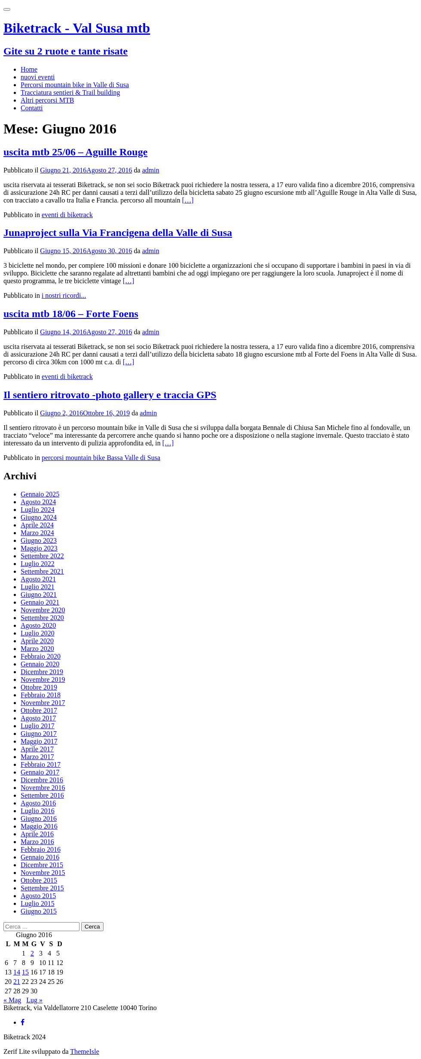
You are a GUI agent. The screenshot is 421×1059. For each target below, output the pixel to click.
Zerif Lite (17, 1051)
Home (29, 69)
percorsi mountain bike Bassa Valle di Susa (101, 457)
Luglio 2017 (38, 725)
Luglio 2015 (38, 903)
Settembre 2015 (42, 888)
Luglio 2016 (38, 810)
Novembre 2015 (43, 872)
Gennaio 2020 (40, 664)
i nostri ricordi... (64, 295)
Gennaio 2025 (40, 494)
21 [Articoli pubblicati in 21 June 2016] (16, 981)
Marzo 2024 (37, 532)
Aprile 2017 (37, 749)
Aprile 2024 (37, 525)
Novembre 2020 (43, 610)
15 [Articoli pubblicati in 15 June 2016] (25, 972)
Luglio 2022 (38, 563)
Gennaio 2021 (40, 602)
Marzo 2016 (37, 841)
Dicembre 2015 (42, 864)
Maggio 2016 (39, 826)
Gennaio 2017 (40, 772)
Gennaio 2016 (40, 857)
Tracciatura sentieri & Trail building (70, 92)
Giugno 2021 (39, 594)
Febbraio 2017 (41, 764)
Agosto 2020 (38, 625)
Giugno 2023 (39, 540)
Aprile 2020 (37, 640)
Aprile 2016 (37, 834)
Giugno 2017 (39, 733)
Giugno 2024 (39, 517)
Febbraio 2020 (41, 656)
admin (150, 170)
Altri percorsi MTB (47, 100)
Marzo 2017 (37, 756)
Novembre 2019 (43, 679)
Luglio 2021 (38, 586)
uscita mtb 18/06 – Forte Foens (70, 313)
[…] (188, 200)
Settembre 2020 (42, 617)
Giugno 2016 (39, 818)
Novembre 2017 (43, 702)
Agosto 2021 (38, 579)
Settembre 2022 (42, 556)
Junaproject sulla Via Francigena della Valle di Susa (117, 232)
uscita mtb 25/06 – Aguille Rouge (75, 151)
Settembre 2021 (42, 571)
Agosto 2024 (38, 501)
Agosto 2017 (38, 718)
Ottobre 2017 (39, 710)
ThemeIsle (84, 1051)
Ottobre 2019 (39, 687)
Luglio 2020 (38, 633)
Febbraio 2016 (41, 849)
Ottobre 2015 (39, 880)
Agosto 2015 (38, 895)
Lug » (34, 1000)
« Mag (12, 1000)
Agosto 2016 (38, 803)
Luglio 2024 (38, 509)
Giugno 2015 (39, 911)
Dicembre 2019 (42, 671)
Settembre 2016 (42, 795)
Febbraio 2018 (41, 695)
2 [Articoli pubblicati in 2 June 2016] (32, 953)
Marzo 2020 (37, 648)
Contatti (32, 108)
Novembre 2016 (43, 787)
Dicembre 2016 (42, 780)
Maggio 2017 (39, 741)
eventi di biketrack (67, 214)
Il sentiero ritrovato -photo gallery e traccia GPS (110, 394)
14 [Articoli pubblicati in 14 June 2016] (16, 972)
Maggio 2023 (39, 548)
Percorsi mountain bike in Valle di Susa (75, 84)
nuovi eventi (38, 77)
